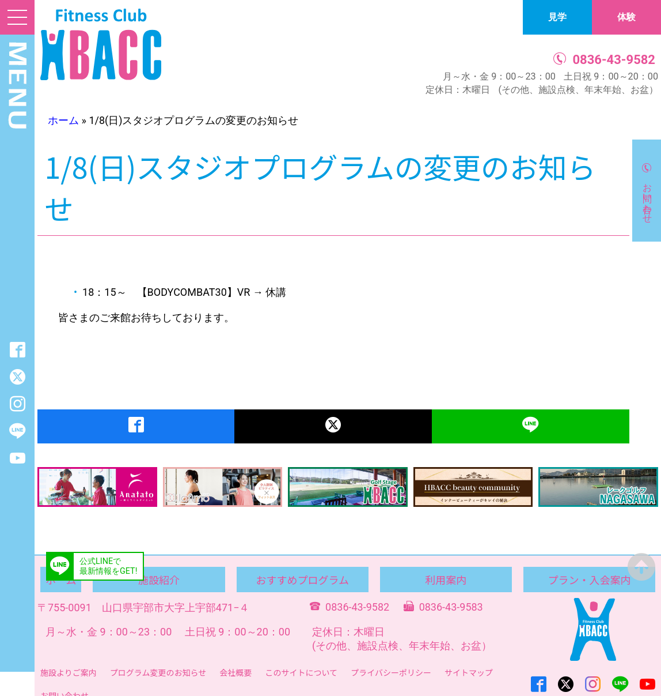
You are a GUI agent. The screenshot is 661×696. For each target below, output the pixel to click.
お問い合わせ (647, 198)
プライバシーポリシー (391, 672)
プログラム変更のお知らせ (158, 672)
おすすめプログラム (302, 579)
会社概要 (235, 672)
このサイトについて (301, 672)
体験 (626, 17)
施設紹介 (159, 579)
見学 (557, 17)
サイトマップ (469, 672)
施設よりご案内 (68, 672)
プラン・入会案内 (589, 579)
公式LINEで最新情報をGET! (108, 566)
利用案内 (445, 579)
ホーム (63, 120)
